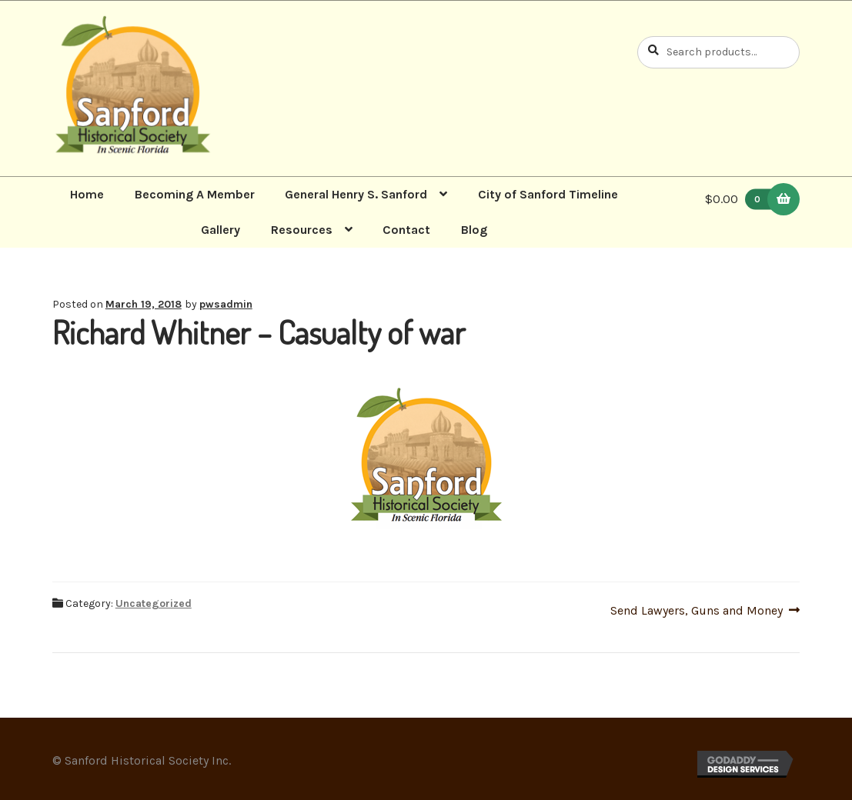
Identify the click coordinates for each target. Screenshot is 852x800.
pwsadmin (225, 304)
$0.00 (742, 198)
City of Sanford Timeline (548, 194)
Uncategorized (153, 603)
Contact (406, 229)
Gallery (220, 229)
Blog (474, 229)
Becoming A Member (195, 194)
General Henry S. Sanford (356, 194)
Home (87, 194)
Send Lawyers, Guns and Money (696, 611)
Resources (301, 229)
